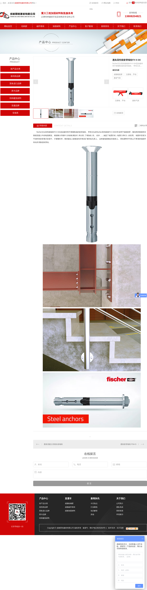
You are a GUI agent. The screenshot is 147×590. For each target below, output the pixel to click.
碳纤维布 (40, 26)
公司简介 (119, 503)
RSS (116, 3)
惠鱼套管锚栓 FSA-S (128, 444)
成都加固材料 (70, 511)
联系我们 (137, 26)
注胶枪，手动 (131, 74)
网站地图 (105, 3)
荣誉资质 (119, 511)
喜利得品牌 (15, 76)
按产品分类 (15, 69)
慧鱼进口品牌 (15, 83)
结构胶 (24, 26)
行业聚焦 (94, 507)
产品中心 (73, 26)
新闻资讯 (105, 26)
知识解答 (94, 511)
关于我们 (121, 26)
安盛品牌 (15, 105)
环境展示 (119, 514)
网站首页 (8, 26)
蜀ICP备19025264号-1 (98, 528)
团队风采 (119, 507)
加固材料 (57, 26)
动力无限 (120, 528)
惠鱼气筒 (117, 78)
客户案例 (89, 26)
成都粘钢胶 (69, 503)
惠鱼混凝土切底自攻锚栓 (53, 444)
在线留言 (93, 3)
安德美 (15, 113)
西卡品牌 (15, 91)
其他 (92, 514)
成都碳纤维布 (70, 507)
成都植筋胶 (118, 74)
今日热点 (94, 503)
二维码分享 (142, 125)
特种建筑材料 (15, 98)
